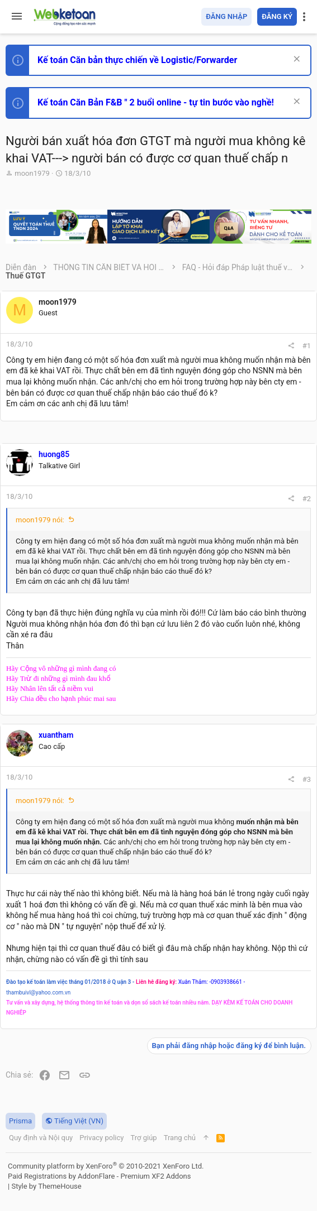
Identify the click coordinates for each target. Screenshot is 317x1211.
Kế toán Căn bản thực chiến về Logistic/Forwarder (137, 60)
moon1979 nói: (40, 520)
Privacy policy (101, 1137)
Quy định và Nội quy (41, 1137)
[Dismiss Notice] (295, 60)
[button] (17, 16)
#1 (306, 346)
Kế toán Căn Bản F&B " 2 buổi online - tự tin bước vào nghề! (155, 102)
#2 (306, 498)
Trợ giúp (143, 1137)
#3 (306, 779)
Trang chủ (180, 1137)
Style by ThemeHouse (46, 1186)
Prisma (20, 1121)
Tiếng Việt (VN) (74, 1121)
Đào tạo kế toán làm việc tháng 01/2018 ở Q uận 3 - (70, 982)
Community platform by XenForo (106, 1166)
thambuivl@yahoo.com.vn (38, 992)
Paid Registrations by (99, 1176)
